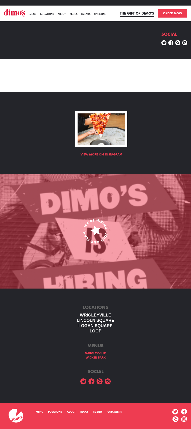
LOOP (95, 331)
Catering (100, 14)
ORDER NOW (172, 13)
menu (33, 14)
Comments (114, 412)
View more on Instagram (101, 154)
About (62, 14)
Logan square (95, 325)
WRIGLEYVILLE (95, 315)
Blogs (73, 14)
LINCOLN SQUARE (95, 320)
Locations (47, 14)
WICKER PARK (96, 357)
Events (86, 14)
